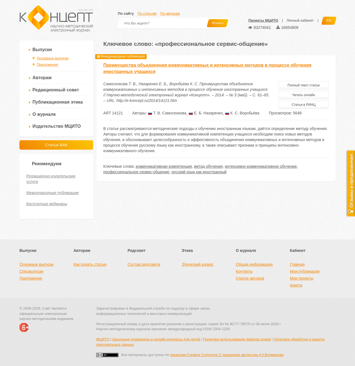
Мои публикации (305, 271)
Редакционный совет (55, 89)
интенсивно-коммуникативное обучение (261, 166)
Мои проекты (301, 278)
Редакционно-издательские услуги (50, 179)
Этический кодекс (198, 264)
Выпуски (42, 49)
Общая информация (254, 264)
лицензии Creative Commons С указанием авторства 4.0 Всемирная (226, 355)
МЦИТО (102, 339)
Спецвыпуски (31, 271)
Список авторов (250, 278)
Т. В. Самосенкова (167, 113)
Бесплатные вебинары (46, 204)
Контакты (244, 271)
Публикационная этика (57, 102)
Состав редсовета (144, 264)
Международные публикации (52, 192)
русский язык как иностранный (198, 172)
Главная (297, 264)
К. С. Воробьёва (242, 113)
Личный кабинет (300, 20)
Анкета (296, 285)
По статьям (147, 13)
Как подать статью (89, 264)
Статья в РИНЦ (304, 105)
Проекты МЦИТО (263, 20)
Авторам (42, 77)
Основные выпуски (53, 58)
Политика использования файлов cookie (237, 339)
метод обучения (208, 166)
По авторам (170, 13)
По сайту (126, 13)
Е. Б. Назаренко (206, 113)
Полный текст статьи (304, 85)
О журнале (44, 114)
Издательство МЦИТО (56, 126)
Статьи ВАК (56, 144)
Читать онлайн (303, 95)
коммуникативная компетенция (164, 166)
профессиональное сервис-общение (136, 172)
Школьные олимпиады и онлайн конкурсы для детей (156, 339)
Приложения (47, 64)
